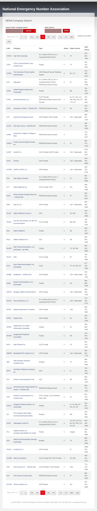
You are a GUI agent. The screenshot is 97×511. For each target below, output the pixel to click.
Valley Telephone (19, 231)
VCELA (8, 406)
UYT (7, 187)
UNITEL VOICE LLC (20, 169)
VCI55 (8, 423)
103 (32, 37)
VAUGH (9, 336)
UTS (7, 117)
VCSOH (9, 484)
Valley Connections (19, 458)
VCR (8, 467)
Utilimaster (17, 82)
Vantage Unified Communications (24, 292)
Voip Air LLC (17, 205)
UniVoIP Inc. (17, 152)
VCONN (9, 458)
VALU (8, 266)
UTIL (8, 82)
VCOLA (9, 449)
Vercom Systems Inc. (20, 484)
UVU (8, 178)
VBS (7, 362)
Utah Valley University (20, 178)
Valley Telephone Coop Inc (22, 213)
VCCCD (9, 388)
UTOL (8, 108)
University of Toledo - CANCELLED (25, 108)
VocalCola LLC (18, 449)
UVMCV (9, 143)
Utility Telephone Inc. (20, 187)
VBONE (9, 353)
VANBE (8, 274)
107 (54, 37)
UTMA (8, 91)
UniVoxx (16, 161)
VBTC (8, 371)
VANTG (8, 292)
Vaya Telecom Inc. (19, 344)
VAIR (8, 205)
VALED (8, 222)
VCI (7, 414)
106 (48, 37)
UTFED (8, 73)
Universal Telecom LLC (21, 99)
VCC (8, 379)
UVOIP (8, 152)
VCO (8, 441)
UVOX (8, 161)
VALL (8, 231)
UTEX (8, 65)
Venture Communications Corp (23, 379)
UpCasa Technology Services (23, 117)
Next (71, 37)
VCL (7, 432)
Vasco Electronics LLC (21, 301)
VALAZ (8, 213)
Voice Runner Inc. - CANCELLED (24, 467)
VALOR (8, 248)
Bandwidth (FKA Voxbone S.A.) (23, 353)
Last (9, 41)
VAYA (8, 344)
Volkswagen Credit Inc (20, 423)
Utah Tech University (20, 56)
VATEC (8, 318)
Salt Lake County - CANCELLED (24, 126)
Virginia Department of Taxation (23, 309)
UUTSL (8, 126)
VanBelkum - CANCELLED (22, 274)
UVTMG (9, 169)
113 (60, 37)
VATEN (8, 327)
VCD (8, 397)
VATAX (8, 309)
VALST (8, 257)
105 (43, 37)
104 (37, 37)
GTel (15, 257)
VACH (8, 196)
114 (66, 37)
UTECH (9, 56)
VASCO (9, 301)
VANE (8, 283)
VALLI (8, 239)
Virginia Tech (17, 318)
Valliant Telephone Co (20, 239)
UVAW (8, 135)
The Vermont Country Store (22, 476)
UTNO (8, 99)
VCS (8, 476)
